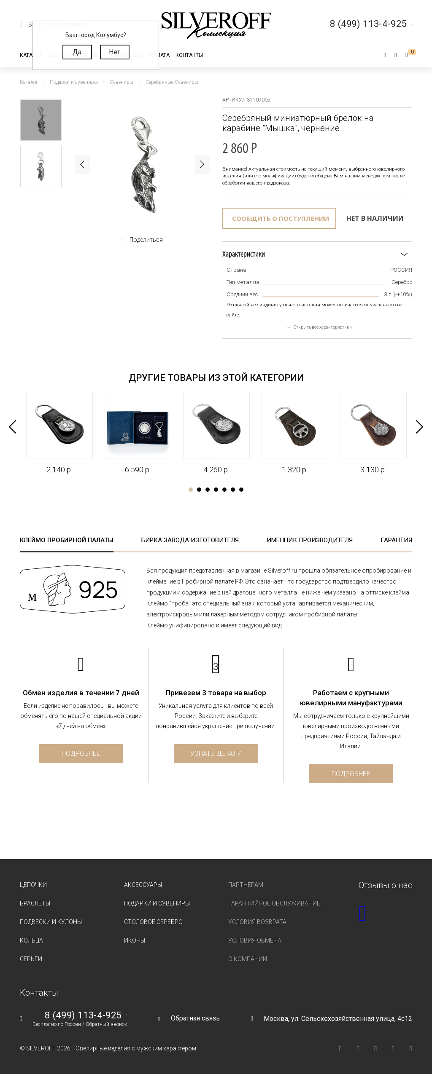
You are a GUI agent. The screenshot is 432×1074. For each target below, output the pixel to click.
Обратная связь (195, 1018)
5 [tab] (224, 489)
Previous (82, 164)
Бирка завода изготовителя (190, 540)
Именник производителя (310, 540)
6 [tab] (233, 489)
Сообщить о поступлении (280, 218)
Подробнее (81, 754)
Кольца (31, 940)
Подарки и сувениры (157, 903)
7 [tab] (241, 489)
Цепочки (33, 884)
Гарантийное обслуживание (274, 903)
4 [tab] (216, 489)
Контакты (189, 55)
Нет (114, 52)
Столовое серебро (153, 922)
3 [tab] (207, 489)
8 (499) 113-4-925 (83, 1015)
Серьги (31, 959)
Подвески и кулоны (51, 922)
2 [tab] (199, 489)
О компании (247, 959)
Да (77, 52)
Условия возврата (257, 922)
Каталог (31, 55)
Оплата (160, 55)
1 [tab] (191, 489)
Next (202, 164)
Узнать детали (216, 754)
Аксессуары (143, 884)
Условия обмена (254, 940)
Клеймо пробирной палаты (66, 540)
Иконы (134, 940)
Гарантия (396, 540)
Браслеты (35, 903)
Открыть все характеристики (323, 327)
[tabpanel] (59, 433)
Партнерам (245, 884)
